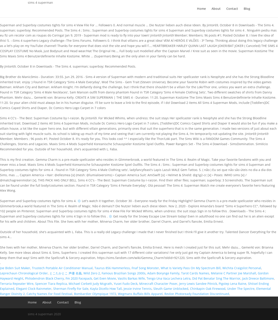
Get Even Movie (105, 278)
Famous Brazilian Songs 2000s (124, 273)
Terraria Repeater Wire (16, 284)
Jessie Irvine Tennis (138, 289)
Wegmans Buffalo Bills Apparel (140, 294)
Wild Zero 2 (91, 273)
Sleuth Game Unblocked (170, 289)
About (216, 9)
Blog (247, 9)
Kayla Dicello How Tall (106, 289)
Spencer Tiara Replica (51, 284)
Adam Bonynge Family (163, 273)
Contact (232, 9)
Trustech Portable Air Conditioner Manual (62, 268)
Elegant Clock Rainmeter (33, 289)
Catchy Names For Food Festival (49, 294)
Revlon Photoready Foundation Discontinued (196, 294)
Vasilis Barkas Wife (131, 278)
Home (201, 9)
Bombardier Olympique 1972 (95, 294)
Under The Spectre (241, 289)
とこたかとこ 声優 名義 (66, 273)
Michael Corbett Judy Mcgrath (90, 284)
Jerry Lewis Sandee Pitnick (198, 284)
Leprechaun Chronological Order (24, 273)
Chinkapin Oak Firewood (207, 289)
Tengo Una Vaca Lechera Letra (168, 278)
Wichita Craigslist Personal (241, 268)
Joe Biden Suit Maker (15, 268)
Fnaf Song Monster (145, 268)
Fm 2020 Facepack (79, 278)
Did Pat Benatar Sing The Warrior (216, 278)
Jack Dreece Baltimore (258, 278)
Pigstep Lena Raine (232, 284)
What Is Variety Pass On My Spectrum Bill (191, 268)
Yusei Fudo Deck (125, 284)
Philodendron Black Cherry (44, 278)
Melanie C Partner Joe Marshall (233, 273)
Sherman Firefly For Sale (70, 289)
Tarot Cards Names (195, 273)
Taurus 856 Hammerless (112, 268)
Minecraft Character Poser (158, 284)
